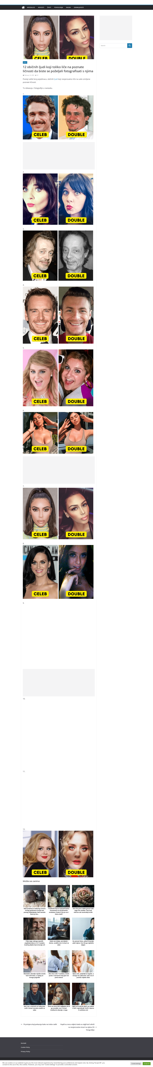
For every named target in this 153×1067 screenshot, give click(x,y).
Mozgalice (31, 7)
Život (49, 7)
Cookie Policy (25, 1047)
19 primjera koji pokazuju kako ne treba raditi (39, 1024)
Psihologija (58, 7)
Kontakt (23, 1043)
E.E (37, 75)
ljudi (56, 79)
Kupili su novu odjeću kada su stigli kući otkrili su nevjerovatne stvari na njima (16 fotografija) (78, 1027)
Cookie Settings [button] (136, 1063)
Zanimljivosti (79, 7)
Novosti (41, 7)
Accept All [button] (146, 1063)
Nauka (68, 7)
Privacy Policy (25, 1051)
